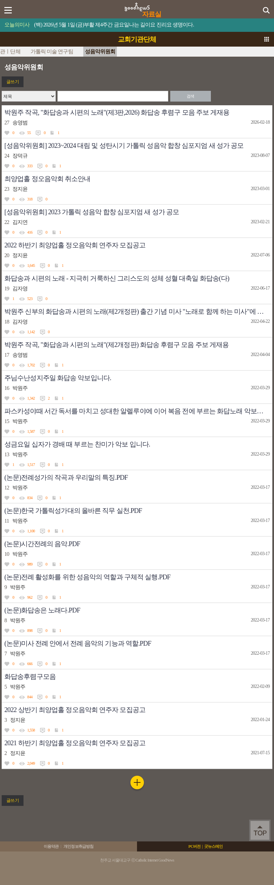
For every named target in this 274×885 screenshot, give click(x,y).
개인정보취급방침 (78, 846)
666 (29, 663)
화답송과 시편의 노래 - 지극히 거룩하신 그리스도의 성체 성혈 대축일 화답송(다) (116, 278)
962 (29, 597)
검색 (190, 96)
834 (29, 497)
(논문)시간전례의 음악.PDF (42, 543)
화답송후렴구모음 (30, 676)
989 (29, 564)
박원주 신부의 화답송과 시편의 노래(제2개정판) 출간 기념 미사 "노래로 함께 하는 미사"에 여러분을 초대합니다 (138, 311)
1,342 (31, 398)
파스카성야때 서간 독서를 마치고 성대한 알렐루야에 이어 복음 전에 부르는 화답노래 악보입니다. (138, 411)
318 (29, 199)
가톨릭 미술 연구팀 (52, 51)
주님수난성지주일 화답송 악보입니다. (57, 377)
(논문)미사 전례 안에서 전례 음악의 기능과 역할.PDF (77, 643)
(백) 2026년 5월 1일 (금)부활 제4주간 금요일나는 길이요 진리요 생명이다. (114, 24)
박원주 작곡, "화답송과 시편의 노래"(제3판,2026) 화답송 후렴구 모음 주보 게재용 (117, 112)
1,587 (31, 431)
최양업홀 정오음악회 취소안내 (47, 178)
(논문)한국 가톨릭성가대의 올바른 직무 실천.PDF (73, 510)
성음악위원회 (100, 51)
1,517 (31, 464)
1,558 (31, 730)
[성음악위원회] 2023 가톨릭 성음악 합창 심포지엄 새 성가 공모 (91, 212)
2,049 (31, 763)
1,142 (31, 332)
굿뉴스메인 (213, 846)
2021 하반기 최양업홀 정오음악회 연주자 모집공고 (74, 743)
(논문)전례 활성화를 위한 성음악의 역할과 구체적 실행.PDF (87, 577)
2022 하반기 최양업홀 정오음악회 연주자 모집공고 (74, 245)
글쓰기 (12, 81)
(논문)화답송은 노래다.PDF (42, 610)
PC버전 (194, 846)
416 (29, 232)
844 (29, 697)
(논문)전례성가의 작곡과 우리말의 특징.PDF (66, 477)
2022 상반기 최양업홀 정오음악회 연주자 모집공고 (74, 709)
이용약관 (51, 846)
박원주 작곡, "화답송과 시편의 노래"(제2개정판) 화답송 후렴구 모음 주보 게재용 (116, 344)
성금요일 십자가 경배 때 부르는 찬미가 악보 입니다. (77, 444)
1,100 (31, 531)
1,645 (31, 265)
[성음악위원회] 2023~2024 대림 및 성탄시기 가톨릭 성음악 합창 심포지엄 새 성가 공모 (123, 145)
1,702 (31, 365)
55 (29, 132)
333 (29, 166)
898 (29, 630)
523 (29, 298)
